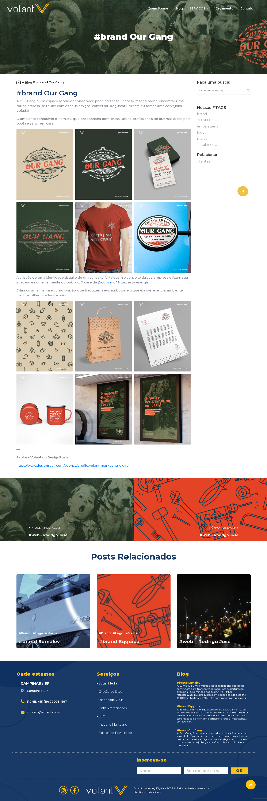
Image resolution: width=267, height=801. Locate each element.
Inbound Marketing (113, 724)
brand (202, 114)
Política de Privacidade (115, 733)
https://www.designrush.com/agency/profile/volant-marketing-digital (72, 466)
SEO (102, 716)
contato (246, 8)
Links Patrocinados (113, 708)
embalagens (207, 126)
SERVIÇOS (198, 8)
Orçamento (224, 8)
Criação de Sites (110, 692)
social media (207, 145)
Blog (29, 82)
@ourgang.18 (109, 282)
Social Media (108, 683)
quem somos (158, 8)
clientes (203, 120)
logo (201, 132)
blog (179, 8)
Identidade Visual (111, 700)
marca (202, 139)
